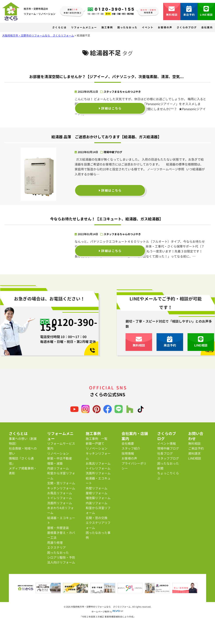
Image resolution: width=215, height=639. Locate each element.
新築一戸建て (95, 443)
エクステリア (56, 547)
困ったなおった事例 (98, 535)
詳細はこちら (110, 108)
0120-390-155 (68, 325)
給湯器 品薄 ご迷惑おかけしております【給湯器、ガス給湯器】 (106, 136)
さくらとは (59, 27)
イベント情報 (166, 443)
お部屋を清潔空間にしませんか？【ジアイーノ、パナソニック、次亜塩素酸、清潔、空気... (106, 76)
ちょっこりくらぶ (168, 475)
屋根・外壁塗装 (58, 528)
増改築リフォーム (98, 498)
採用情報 (128, 453)
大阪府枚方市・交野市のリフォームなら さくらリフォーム (101, 606)
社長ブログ (165, 453)
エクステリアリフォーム (98, 525)
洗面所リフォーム (59, 503)
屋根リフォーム (96, 493)
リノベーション (58, 453)
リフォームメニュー (84, 27)
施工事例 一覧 (96, 439)
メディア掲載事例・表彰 (23, 470)
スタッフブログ (168, 458)
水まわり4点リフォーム (60, 510)
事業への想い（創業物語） (23, 441)
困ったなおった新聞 (168, 465)
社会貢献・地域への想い (23, 450)
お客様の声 (165, 27)
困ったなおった (127, 27)
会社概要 (128, 443)
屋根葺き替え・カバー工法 (61, 535)
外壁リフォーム (96, 488)
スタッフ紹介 (131, 448)
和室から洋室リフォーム (61, 475)
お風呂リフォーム (59, 493)
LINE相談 (206, 11)
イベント (147, 27)
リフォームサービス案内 (61, 445)
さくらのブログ (187, 27)
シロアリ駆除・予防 (61, 557)
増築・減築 (55, 463)
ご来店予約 (196, 448)
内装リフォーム (58, 468)
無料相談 (172, 11)
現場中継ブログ (113, 152)
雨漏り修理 (55, 543)
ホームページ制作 (100, 611)
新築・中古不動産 (59, 458)
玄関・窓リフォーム (61, 483)
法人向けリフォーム (61, 562)
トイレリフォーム (59, 498)
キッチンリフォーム (61, 488)
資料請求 (194, 453)
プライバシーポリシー (134, 465)
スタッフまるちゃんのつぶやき (122, 92)
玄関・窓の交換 (96, 518)
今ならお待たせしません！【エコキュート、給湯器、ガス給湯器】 (106, 218)
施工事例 (107, 27)
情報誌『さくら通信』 (21, 460)
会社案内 (207, 27)
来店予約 (189, 11)
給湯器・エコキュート (61, 520)
